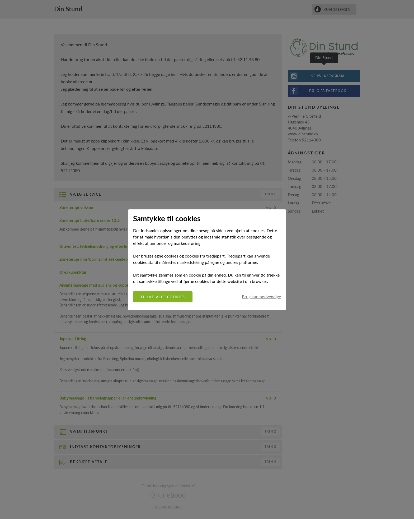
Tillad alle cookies (162, 297)
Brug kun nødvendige (261, 297)
